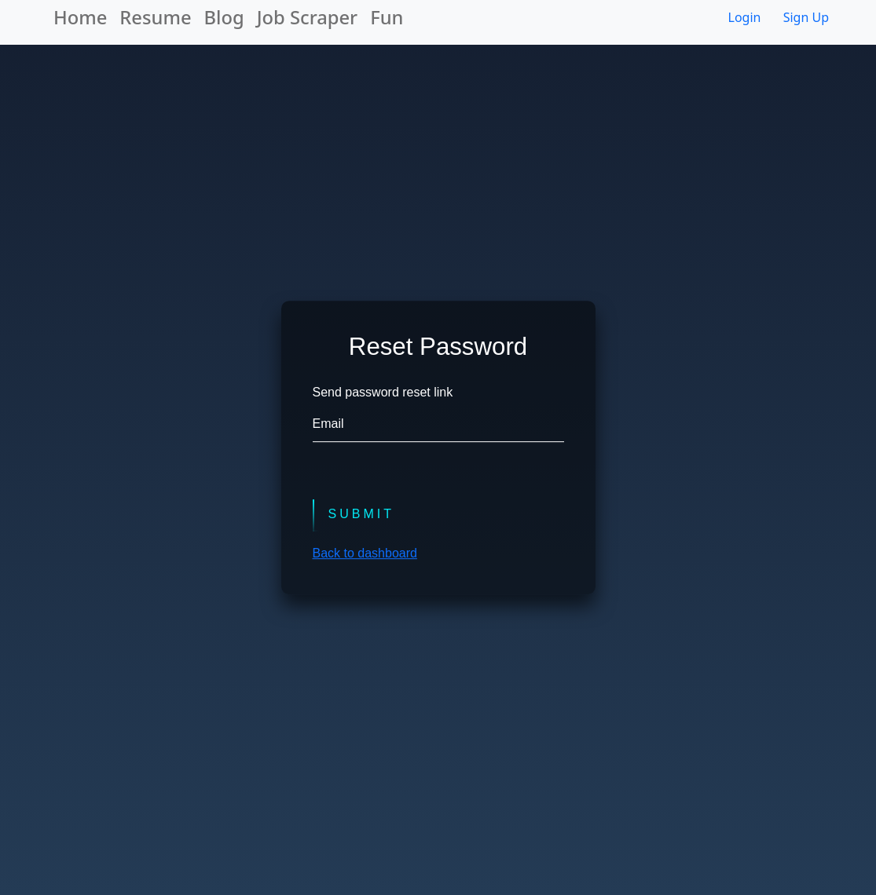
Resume (155, 17)
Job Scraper (307, 17)
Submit (361, 514)
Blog (224, 17)
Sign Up (806, 17)
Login (744, 17)
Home (80, 17)
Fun (386, 17)
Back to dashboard (365, 553)
